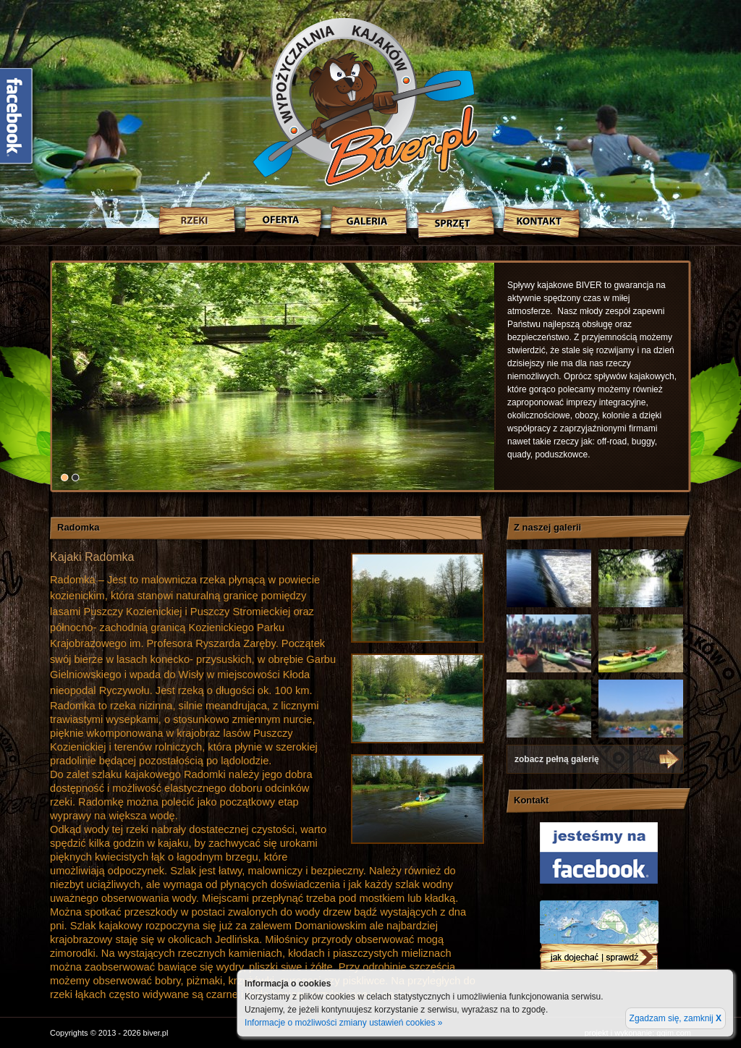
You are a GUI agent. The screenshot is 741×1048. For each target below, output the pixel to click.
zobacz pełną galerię (557, 759)
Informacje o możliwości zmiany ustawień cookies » (343, 1023)
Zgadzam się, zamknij (675, 1018)
